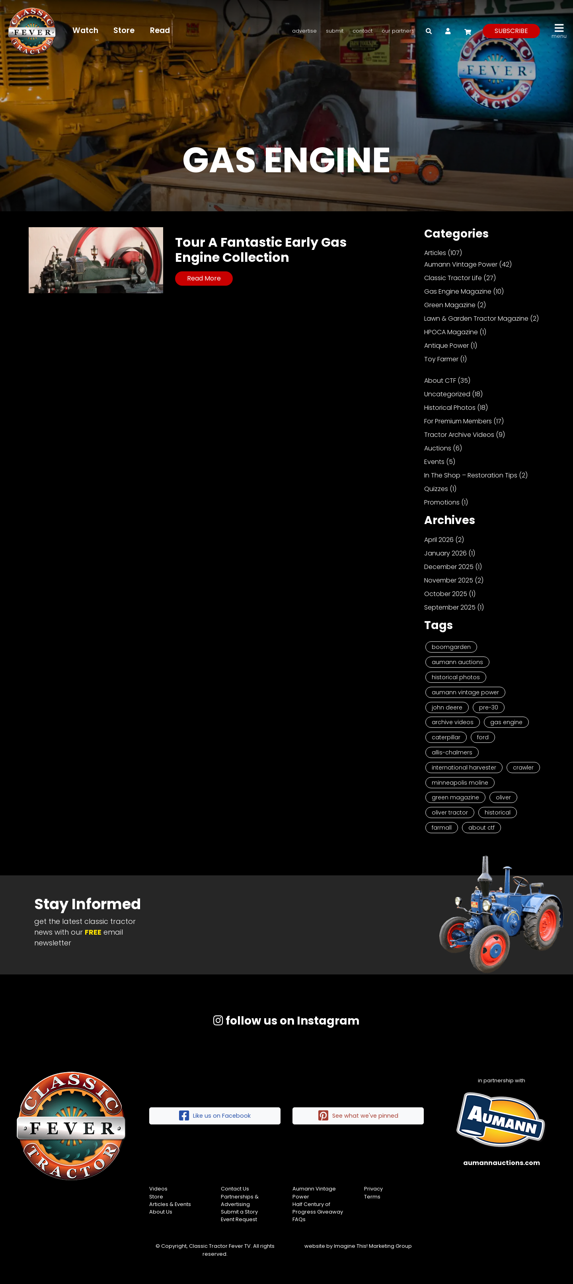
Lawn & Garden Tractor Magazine (476, 318)
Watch (86, 30)
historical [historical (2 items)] (498, 812)
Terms (372, 1196)
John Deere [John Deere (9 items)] (447, 707)
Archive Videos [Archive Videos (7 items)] (453, 722)
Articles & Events (170, 1204)
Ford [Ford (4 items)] (483, 737)
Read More (204, 278)
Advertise (304, 30)
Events (434, 461)
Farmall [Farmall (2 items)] (442, 828)
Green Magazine (450, 305)
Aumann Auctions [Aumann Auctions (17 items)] (457, 662)
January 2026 (445, 553)
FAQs (299, 1219)
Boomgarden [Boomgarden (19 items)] (451, 647)
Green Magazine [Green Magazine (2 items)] (455, 797)
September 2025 (450, 607)
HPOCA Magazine (451, 332)
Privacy (373, 1188)
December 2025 (449, 566)
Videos (158, 1188)
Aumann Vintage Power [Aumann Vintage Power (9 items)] (465, 692)
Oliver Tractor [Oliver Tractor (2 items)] (450, 812)
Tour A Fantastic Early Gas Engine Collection (261, 249)
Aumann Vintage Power (460, 264)
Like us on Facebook (215, 1116)
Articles (435, 252)
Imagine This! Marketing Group (373, 1246)
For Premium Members (458, 421)
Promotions (442, 502)
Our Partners (398, 30)
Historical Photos (450, 407)
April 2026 (439, 539)
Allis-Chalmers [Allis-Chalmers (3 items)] (452, 752)
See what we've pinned (358, 1116)
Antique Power (446, 345)
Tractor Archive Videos (459, 434)
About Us (160, 1211)
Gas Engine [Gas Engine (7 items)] (506, 722)
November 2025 (448, 580)
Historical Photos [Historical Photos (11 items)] (456, 677)
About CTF (440, 380)
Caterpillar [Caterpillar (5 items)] (446, 737)
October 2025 (445, 593)
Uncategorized (447, 394)
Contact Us (235, 1188)
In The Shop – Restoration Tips (470, 475)
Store (124, 30)
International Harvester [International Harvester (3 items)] (464, 768)
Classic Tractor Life (453, 278)
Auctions (437, 448)
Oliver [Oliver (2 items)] (503, 797)
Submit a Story (239, 1211)
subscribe (511, 30)
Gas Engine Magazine (457, 291)
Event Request (239, 1219)
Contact (362, 30)
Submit (334, 30)
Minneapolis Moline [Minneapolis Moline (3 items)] (460, 783)
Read (160, 30)
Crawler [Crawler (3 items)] (523, 768)
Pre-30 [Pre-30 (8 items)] (488, 707)
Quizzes (436, 488)
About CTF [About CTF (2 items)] (481, 828)
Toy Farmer (441, 359)
